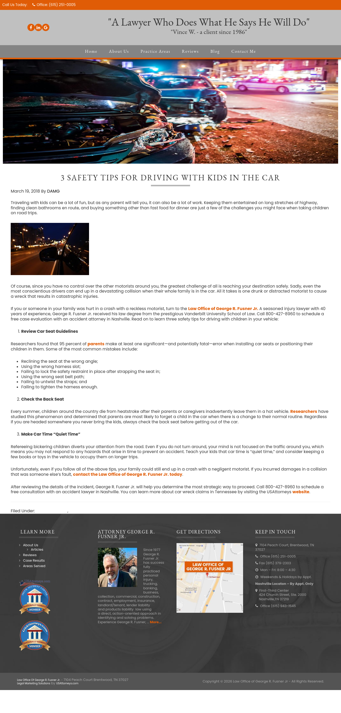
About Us (28, 550)
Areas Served (32, 571)
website (312, 497)
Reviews (27, 560)
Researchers (311, 416)
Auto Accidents (52, 516)
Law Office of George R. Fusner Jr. (228, 311)
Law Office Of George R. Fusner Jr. (45, 684)
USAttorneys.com (80, 688)
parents (98, 347)
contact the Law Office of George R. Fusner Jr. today (147, 479)
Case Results (32, 565)
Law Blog (79, 516)
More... (155, 627)
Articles (35, 554)
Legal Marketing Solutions (38, 688)
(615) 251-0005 (63, 4)
